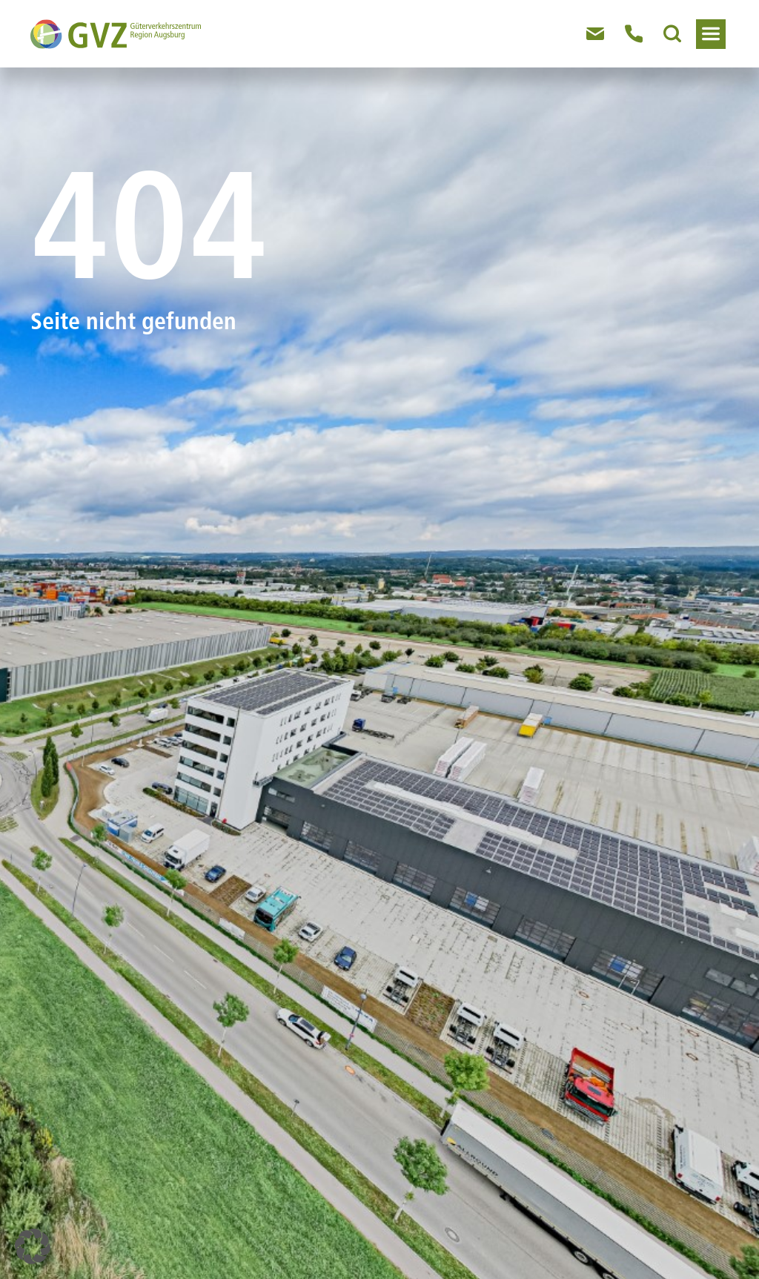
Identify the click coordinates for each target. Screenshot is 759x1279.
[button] (32, 1246)
